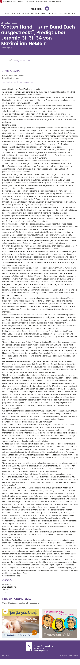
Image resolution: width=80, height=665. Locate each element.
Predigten (35, 13)
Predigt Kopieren (10, 60)
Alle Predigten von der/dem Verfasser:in (17, 82)
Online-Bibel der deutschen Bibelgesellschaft (21, 603)
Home (7, 13)
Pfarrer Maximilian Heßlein (13, 75)
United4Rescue (69, 13)
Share (4, 60)
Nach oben (5, 655)
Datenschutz (73, 655)
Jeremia (4, 48)
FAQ (43, 13)
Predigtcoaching (54, 13)
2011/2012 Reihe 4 (9, 587)
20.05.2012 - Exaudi (9, 23)
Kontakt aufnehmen (10, 78)
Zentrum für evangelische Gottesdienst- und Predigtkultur (39, 1)
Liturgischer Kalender (20, 13)
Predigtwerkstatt (20, 60)
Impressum (63, 655)
